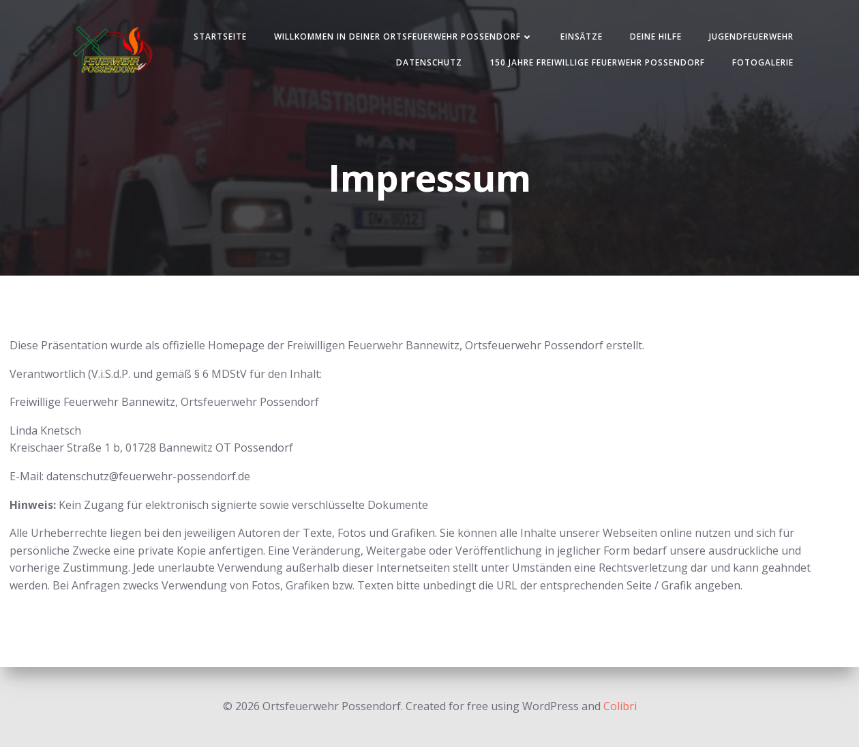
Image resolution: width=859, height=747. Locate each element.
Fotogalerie (763, 62)
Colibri (620, 706)
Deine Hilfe (656, 36)
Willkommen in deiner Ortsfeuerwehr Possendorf (403, 36)
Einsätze (581, 36)
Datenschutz (429, 62)
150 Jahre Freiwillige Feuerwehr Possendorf (597, 62)
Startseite (220, 36)
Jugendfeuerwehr (751, 36)
